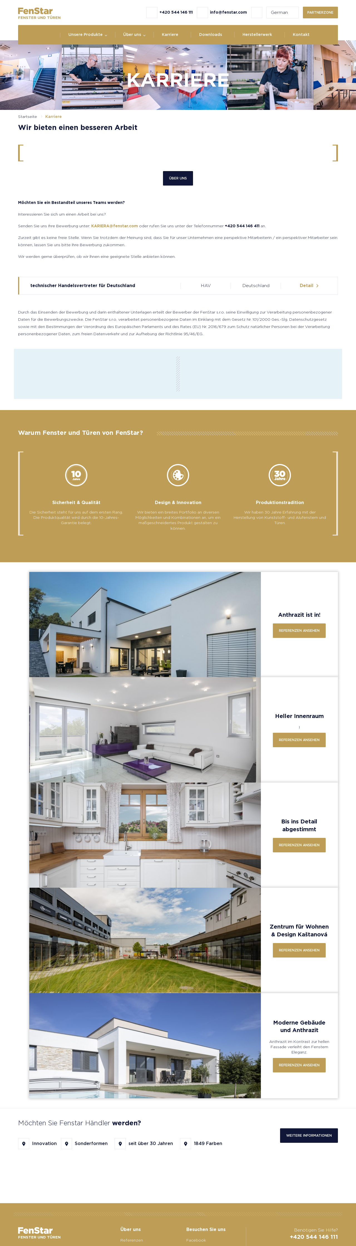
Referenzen (131, 1240)
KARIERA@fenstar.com (114, 226)
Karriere (170, 34)
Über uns (132, 34)
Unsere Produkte (85, 34)
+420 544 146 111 (314, 1236)
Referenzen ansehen (299, 630)
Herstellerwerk (257, 34)
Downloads (210, 34)
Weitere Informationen (309, 1135)
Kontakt (301, 34)
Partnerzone (320, 12)
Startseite (27, 116)
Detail (306, 285)
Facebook (196, 1240)
